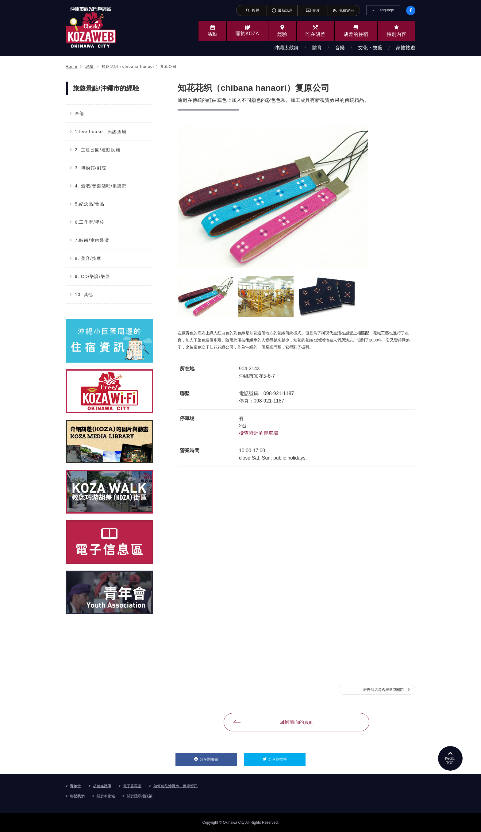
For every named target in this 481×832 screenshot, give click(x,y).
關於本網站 (106, 796)
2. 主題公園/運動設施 (97, 149)
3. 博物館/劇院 (90, 167)
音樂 (340, 47)
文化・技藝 (370, 47)
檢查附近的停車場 (258, 433)
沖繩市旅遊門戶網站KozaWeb (91, 27)
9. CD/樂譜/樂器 (92, 276)
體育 (317, 47)
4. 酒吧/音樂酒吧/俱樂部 (101, 185)
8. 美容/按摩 (88, 258)
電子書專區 (132, 786)
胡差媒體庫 (102, 786)
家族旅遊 (405, 47)
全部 (79, 113)
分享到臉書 (218, 757)
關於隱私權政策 (139, 796)
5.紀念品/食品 (90, 204)
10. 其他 (84, 294)
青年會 (75, 786)
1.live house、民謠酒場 (101, 131)
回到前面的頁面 (296, 722)
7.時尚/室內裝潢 (92, 240)
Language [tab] (386, 10)
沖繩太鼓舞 (286, 47)
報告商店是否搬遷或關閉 (383, 690)
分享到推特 (287, 757)
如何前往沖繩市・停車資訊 (175, 786)
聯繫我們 (77, 796)
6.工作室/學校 (90, 222)
